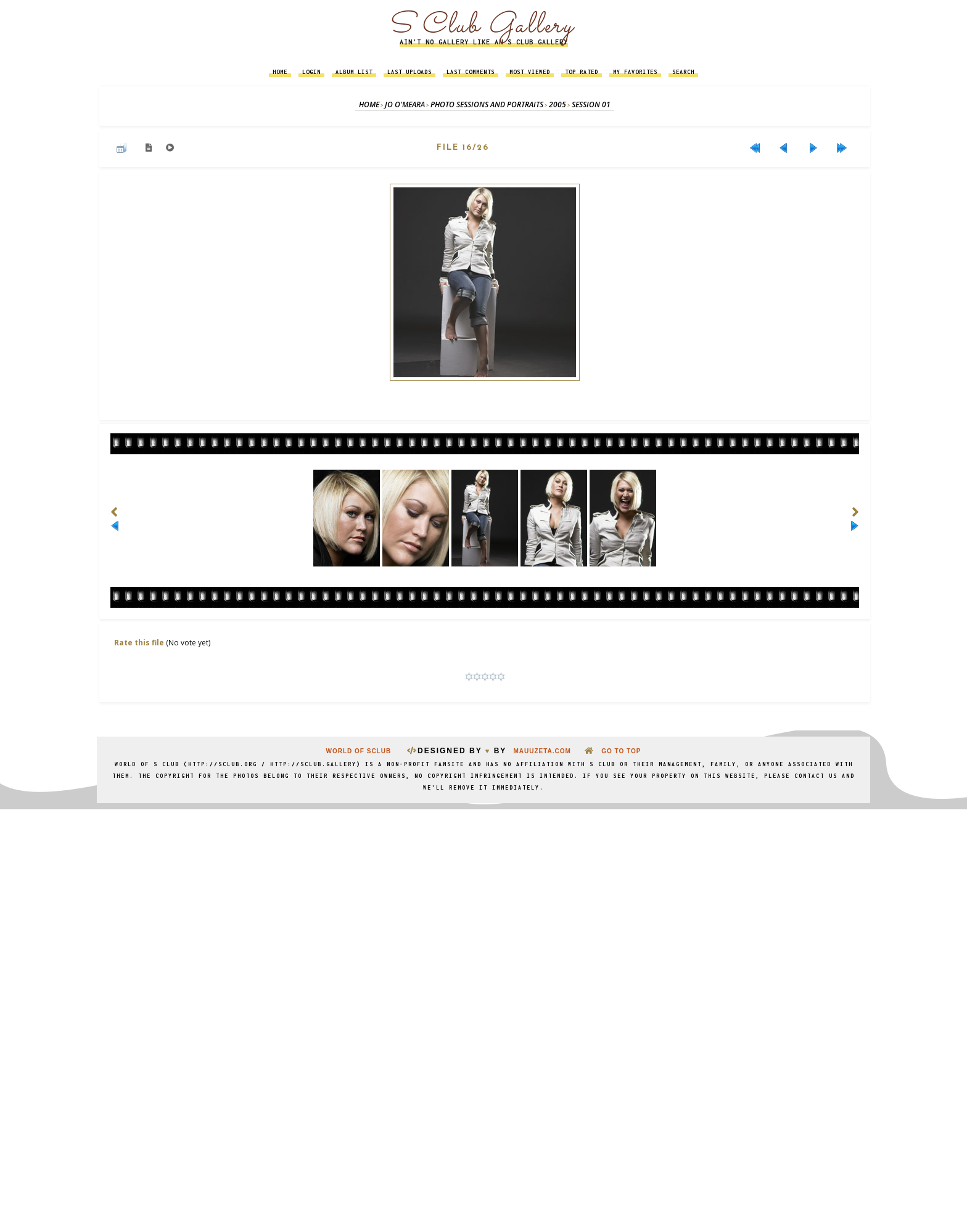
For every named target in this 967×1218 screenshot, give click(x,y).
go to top (621, 751)
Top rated (581, 71)
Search (683, 71)
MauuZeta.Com (541, 751)
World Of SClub (359, 751)
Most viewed (529, 71)
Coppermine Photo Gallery (499, 718)
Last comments (470, 71)
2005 (557, 104)
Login (311, 71)
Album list (353, 71)
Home (280, 71)
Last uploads (409, 71)
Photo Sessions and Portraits (486, 104)
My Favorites (635, 71)
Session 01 (591, 104)
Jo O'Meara (405, 104)
